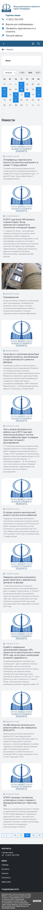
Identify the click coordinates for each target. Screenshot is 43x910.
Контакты (5, 869)
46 (15, 835)
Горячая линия (13, 15)
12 (4, 95)
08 (21, 90)
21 (16, 100)
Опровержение (11, 297)
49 (33, 835)
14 (16, 95)
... (9, 835)
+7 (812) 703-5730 (14, 19)
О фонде (5, 865)
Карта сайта (6, 882)
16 (27, 95)
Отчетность (6, 878)
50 (39, 835)
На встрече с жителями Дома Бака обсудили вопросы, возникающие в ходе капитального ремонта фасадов (21, 358)
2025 (38, 73)
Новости (5, 873)
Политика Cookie (8, 908)
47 (21, 835)
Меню (8, 61)
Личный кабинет (14, 35)
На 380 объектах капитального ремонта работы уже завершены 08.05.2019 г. (20, 728)
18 (38, 95)
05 (4, 90)
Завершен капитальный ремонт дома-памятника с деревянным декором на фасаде (19, 580)
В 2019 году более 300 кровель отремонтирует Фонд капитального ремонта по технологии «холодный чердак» (19, 223)
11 (38, 90)
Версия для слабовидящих (19, 24)
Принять (37, 901)
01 (21, 84)
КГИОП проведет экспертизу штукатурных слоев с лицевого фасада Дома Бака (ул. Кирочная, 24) (20, 801)
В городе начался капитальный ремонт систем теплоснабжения (20, 513)
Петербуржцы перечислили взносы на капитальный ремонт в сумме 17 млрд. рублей (20, 162)
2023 (22, 73)
